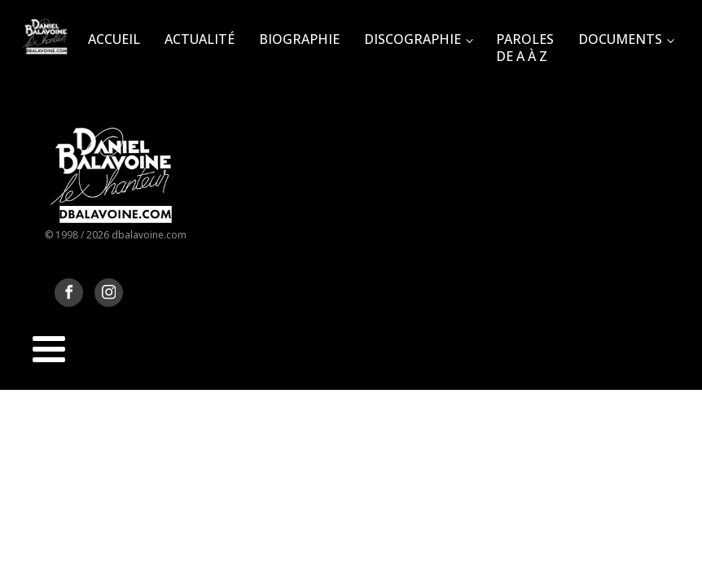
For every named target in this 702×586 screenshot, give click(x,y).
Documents (620, 39)
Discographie (412, 39)
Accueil (114, 39)
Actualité (200, 39)
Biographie (299, 39)
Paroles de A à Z (525, 47)
